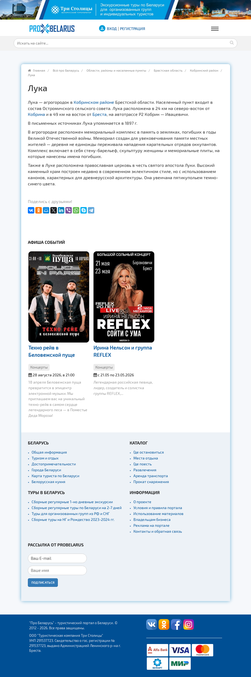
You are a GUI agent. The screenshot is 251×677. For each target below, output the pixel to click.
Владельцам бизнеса (152, 519)
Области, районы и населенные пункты (116, 70)
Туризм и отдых (45, 458)
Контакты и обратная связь (157, 531)
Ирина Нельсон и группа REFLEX (122, 351)
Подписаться (43, 582)
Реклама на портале (151, 525)
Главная (39, 70)
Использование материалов (158, 513)
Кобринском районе (94, 102)
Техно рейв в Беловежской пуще (51, 351)
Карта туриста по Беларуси (55, 475)
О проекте (142, 501)
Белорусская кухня (48, 481)
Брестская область (168, 70)
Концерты (39, 367)
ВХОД (112, 28)
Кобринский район (204, 70)
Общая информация (49, 452)
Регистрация (132, 28)
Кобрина (36, 114)
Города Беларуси (46, 470)
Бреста (99, 114)
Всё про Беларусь (66, 70)
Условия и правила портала (157, 507)
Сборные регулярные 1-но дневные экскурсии (72, 501)
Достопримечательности (54, 464)
